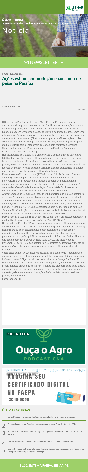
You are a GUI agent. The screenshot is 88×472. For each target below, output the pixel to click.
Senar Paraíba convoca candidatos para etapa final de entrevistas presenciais (41, 416)
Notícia (19, 19)
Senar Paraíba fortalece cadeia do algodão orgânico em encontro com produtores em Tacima (45, 433)
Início (8, 19)
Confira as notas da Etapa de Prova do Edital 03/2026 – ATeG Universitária (40, 441)
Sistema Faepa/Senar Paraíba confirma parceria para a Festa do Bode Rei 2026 (42, 424)
